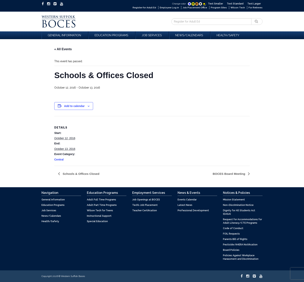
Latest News (185, 205)
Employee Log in (168, 7)
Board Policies (231, 249)
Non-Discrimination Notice (238, 205)
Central (59, 159)
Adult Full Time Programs (101, 199)
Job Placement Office (194, 7)
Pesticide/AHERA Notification (240, 244)
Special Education (97, 221)
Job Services (152, 35)
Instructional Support (99, 215)
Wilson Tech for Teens (100, 210)
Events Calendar (187, 199)
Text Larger (254, 3)
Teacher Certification (144, 210)
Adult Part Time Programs (102, 205)
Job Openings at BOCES (146, 199)
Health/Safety (228, 35)
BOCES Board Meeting (229, 173)
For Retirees (255, 7)
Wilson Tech (237, 7)
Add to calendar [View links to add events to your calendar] (74, 105)
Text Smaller (215, 3)
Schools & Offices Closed (81, 173)
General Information (65, 35)
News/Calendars (189, 35)
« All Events (63, 49)
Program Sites (218, 7)
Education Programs (112, 35)
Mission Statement (234, 199)
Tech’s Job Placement (145, 205)
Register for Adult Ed (142, 7)
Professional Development (193, 210)
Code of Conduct (233, 228)
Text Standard (235, 3)
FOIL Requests (231, 233)
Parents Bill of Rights (235, 239)
